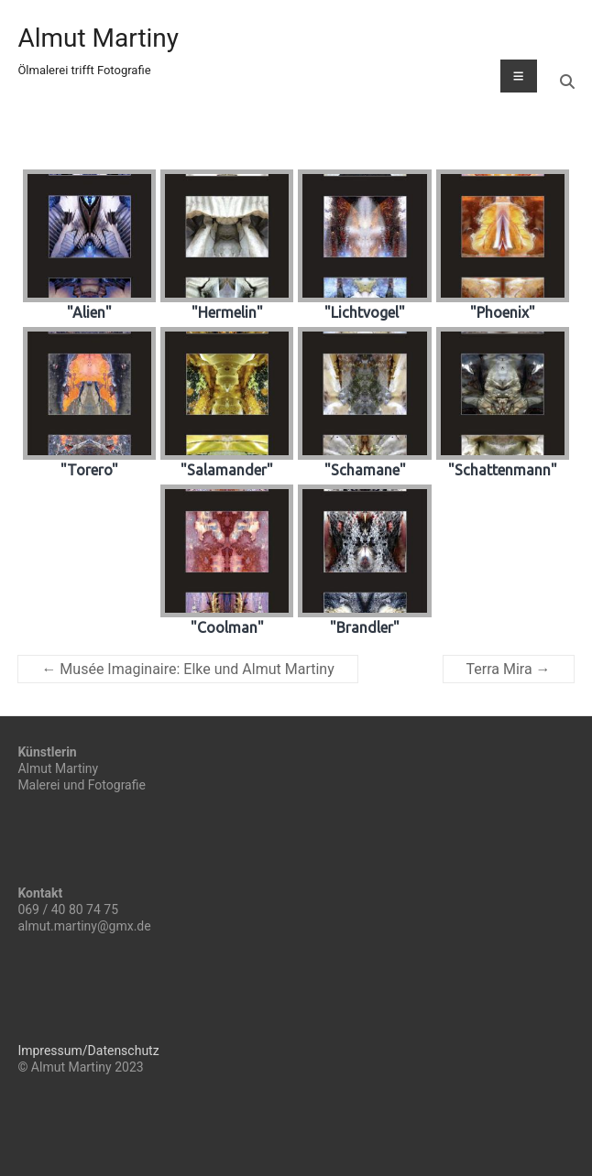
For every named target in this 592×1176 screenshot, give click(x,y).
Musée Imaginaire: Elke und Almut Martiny (187, 669)
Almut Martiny (98, 38)
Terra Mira (508, 669)
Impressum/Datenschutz (88, 1050)
